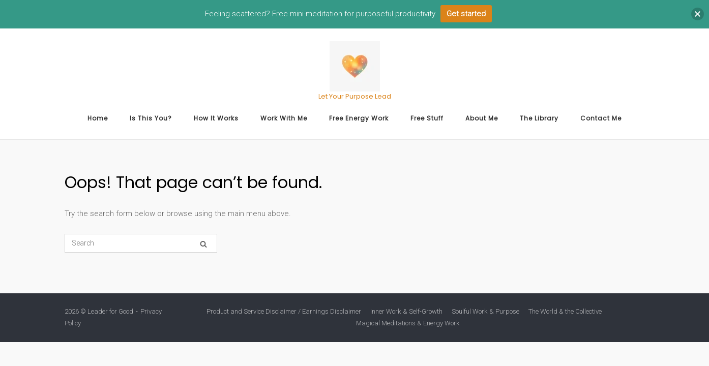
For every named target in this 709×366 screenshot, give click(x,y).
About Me (481, 118)
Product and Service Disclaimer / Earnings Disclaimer (283, 311)
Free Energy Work (359, 118)
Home (97, 118)
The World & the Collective (565, 311)
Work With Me (283, 118)
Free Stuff (427, 118)
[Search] (203, 244)
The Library (539, 118)
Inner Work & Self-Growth (406, 311)
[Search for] (141, 243)
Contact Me (601, 118)
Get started (466, 13)
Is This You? (151, 118)
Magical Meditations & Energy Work (408, 323)
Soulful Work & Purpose (485, 311)
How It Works (216, 118)
